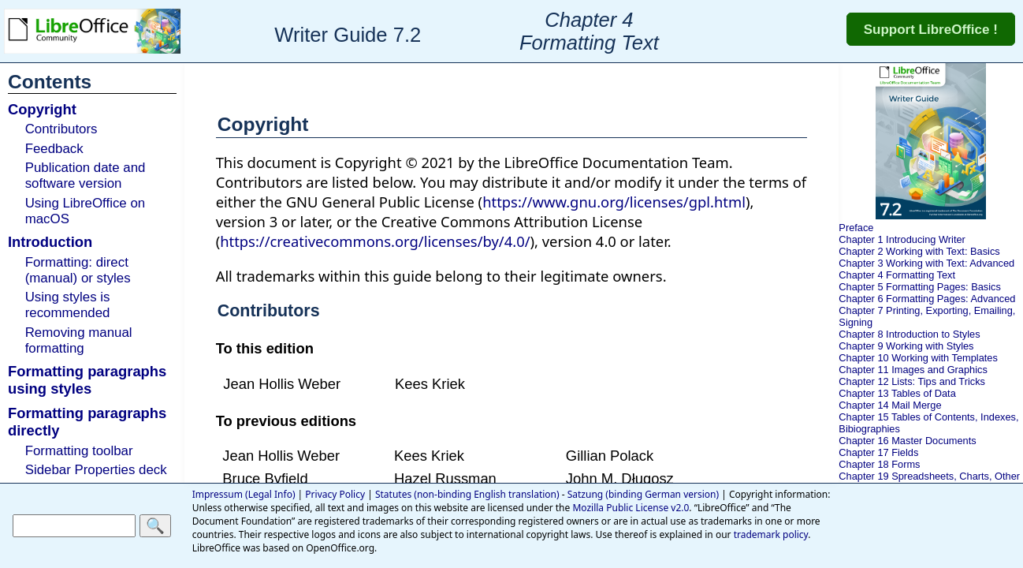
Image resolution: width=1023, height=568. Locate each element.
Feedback (54, 148)
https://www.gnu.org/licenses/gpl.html (614, 201)
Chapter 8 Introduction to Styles (909, 334)
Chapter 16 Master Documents (907, 441)
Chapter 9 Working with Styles (906, 346)
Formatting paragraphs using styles (87, 380)
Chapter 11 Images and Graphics (913, 370)
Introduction (50, 242)
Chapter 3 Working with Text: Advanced (926, 263)
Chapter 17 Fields (878, 452)
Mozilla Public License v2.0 (630, 507)
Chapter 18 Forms (879, 464)
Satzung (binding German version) (643, 494)
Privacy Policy (335, 494)
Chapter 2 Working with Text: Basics (919, 251)
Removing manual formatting (78, 340)
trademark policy (771, 534)
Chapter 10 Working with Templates (918, 358)
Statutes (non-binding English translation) (467, 494)
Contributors (61, 128)
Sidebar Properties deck (96, 469)
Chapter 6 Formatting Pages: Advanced (927, 299)
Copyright (42, 109)
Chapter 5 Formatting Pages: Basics (920, 287)
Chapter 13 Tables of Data (897, 393)
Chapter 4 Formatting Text (897, 275)
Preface (856, 228)
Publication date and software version (85, 175)
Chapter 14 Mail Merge (890, 405)
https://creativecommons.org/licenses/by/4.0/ (375, 241)
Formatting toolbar (79, 450)
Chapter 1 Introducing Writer (902, 239)
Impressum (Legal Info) (244, 494)
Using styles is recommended (67, 305)
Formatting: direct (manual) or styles (78, 270)
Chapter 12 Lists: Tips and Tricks (912, 381)
